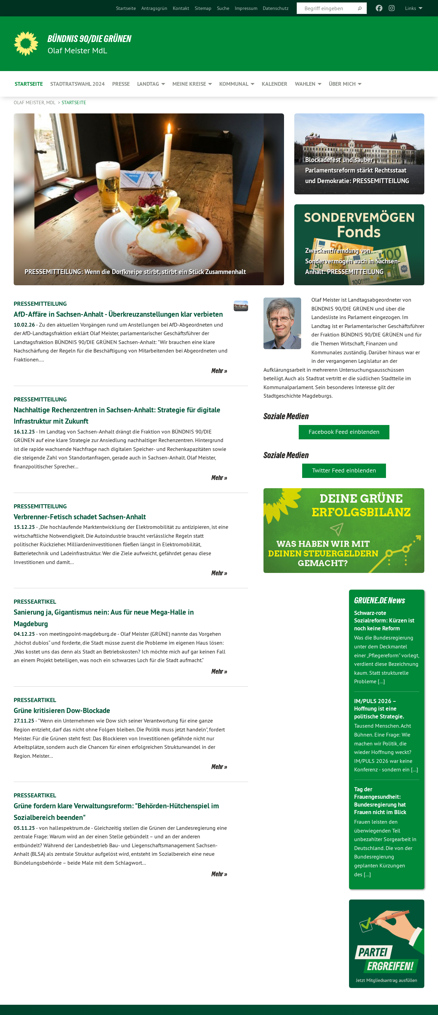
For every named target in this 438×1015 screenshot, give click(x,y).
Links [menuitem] (410, 8)
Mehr (217, 382)
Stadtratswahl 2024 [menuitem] (77, 83)
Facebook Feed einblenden (344, 432)
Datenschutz (275, 8)
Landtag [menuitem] (148, 83)
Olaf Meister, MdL (35, 102)
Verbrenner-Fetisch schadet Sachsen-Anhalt (89, 527)
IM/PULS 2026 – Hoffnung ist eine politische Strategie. (380, 708)
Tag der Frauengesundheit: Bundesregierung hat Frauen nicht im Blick (382, 800)
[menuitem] (126, 8)
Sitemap (203, 8)
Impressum (246, 8)
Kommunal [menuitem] (233, 83)
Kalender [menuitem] (274, 83)
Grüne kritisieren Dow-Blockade (69, 721)
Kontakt (181, 8)
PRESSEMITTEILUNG (43, 303)
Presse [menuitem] (121, 83)
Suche (223, 8)
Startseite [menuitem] (29, 83)
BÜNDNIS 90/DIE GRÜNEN (98, 38)
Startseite (126, 8)
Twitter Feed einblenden (344, 470)
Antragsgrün (154, 8)
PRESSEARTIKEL (37, 612)
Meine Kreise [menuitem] (189, 83)
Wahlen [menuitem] (305, 83)
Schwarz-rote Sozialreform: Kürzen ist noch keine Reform (386, 620)
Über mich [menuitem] (342, 83)
